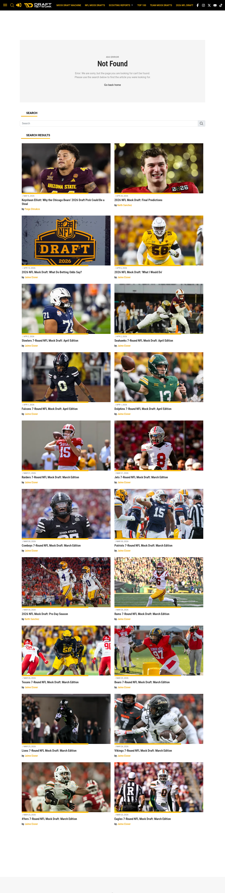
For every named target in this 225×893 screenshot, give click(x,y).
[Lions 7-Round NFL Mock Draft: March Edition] (66, 727)
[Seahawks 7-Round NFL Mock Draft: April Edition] (158, 317)
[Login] (18, 5)
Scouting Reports (121, 5)
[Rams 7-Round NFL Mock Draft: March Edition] (158, 590)
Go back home (112, 85)
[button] (5, 5)
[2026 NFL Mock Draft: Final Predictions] (158, 176)
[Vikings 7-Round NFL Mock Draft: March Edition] (158, 727)
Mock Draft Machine (68, 5)
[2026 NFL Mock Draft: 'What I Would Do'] (158, 249)
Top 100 (141, 5)
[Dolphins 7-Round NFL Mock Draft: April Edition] (158, 385)
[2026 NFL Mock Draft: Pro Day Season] (66, 590)
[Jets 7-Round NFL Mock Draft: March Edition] (158, 454)
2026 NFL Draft (184, 5)
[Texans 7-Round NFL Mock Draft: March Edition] (66, 659)
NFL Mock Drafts (95, 5)
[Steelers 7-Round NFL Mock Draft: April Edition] (66, 317)
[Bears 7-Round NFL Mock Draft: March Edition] (158, 659)
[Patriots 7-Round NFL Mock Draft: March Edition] (158, 522)
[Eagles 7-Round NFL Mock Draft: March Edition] (158, 795)
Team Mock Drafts (161, 5)
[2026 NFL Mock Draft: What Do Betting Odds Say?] (66, 249)
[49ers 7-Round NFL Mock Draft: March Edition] (66, 795)
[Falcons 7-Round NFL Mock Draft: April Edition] (66, 385)
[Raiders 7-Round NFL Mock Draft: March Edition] (66, 454)
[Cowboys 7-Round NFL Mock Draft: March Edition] (66, 522)
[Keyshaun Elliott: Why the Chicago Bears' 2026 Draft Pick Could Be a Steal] (66, 178)
